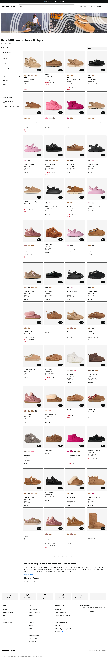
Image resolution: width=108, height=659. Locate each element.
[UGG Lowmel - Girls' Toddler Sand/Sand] (29, 411)
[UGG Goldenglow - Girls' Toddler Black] (29, 160)
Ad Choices (58, 625)
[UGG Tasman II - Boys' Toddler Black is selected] (89, 287)
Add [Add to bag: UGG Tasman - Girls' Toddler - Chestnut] (60, 445)
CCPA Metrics (59, 619)
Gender (11, 72)
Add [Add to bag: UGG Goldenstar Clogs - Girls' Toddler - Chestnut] (81, 197)
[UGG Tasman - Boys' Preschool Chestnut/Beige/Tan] (50, 287)
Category (11, 88)
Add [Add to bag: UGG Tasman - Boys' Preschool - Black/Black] (60, 282)
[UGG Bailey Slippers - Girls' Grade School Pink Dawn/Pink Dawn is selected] (25, 328)
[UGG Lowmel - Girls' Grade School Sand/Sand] (29, 245)
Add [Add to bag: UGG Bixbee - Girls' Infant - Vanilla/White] (81, 364)
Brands (53, 11)
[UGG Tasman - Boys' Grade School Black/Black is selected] (89, 76)
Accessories (42, 11)
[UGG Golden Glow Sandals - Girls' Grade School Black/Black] (93, 203)
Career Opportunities (8, 612)
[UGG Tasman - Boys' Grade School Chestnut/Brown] (93, 76)
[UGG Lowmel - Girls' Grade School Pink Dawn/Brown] (71, 328)
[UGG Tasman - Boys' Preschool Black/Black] (93, 328)
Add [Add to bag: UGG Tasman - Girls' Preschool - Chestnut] (81, 405)
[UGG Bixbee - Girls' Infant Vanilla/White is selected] (68, 370)
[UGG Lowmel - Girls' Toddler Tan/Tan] (32, 411)
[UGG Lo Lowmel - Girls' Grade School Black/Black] (29, 76)
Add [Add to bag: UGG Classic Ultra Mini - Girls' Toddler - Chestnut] (103, 488)
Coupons (31, 615)
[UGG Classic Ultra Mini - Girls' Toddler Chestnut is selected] (89, 493)
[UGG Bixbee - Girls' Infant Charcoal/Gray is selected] (25, 451)
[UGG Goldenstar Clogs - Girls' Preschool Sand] (29, 118)
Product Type (11, 68)
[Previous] (3, 1)
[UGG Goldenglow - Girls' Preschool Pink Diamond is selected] (68, 245)
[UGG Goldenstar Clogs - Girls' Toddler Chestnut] (71, 76)
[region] (54, 1)
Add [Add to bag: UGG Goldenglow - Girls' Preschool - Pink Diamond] (81, 239)
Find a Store (5, 58)
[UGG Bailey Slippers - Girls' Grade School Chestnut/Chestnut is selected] (46, 411)
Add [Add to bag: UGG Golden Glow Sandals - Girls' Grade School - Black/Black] (60, 197)
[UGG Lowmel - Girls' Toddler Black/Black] (36, 411)
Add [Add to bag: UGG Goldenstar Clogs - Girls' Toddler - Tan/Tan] (81, 70)
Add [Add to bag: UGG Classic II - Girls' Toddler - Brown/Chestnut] (103, 528)
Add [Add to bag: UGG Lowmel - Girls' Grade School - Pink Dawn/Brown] (39, 239)
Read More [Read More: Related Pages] (28, 585)
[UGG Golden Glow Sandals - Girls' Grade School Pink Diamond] (50, 203)
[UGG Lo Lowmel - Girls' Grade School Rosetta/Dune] (32, 76)
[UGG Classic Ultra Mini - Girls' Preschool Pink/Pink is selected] (68, 451)
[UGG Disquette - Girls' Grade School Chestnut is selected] (68, 493)
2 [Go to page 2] (66, 556)
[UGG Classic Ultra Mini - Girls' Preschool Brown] (78, 451)
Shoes (29, 11)
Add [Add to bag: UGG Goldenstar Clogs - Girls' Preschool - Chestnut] (39, 112)
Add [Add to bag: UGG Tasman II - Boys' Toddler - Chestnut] (103, 239)
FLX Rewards (76, 11)
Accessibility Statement (61, 622)
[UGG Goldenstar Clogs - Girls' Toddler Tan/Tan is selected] (68, 76)
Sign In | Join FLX (96, 6)
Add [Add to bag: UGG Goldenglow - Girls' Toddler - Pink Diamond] (39, 155)
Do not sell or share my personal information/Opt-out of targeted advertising (63, 630)
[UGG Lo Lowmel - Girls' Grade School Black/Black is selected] (46, 160)
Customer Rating (11, 97)
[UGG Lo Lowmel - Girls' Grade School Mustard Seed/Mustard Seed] (57, 160)
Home (2, 35)
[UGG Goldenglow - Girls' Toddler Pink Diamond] (93, 160)
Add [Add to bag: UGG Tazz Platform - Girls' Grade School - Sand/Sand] (39, 364)
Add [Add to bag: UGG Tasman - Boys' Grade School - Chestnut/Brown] (81, 155)
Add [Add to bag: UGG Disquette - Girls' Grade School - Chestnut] (81, 488)
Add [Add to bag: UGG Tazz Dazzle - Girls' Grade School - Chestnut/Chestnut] (60, 70)
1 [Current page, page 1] (62, 556)
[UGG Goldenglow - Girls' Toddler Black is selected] (89, 160)
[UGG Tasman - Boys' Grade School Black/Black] (71, 160)
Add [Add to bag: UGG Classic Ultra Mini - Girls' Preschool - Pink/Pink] (81, 445)
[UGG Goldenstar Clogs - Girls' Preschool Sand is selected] (89, 118)
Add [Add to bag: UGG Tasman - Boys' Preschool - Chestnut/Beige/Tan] (103, 322)
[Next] (104, 1)
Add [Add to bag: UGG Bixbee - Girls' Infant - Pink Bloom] (60, 112)
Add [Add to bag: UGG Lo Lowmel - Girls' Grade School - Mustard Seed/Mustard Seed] (39, 70)
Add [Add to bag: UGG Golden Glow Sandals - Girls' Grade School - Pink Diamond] (103, 197)
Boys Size (11, 80)
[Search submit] (73, 6)
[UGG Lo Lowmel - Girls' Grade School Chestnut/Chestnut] (36, 76)
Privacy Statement (60, 612)
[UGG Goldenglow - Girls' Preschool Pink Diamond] (71, 287)
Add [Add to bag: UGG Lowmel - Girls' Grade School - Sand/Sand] (81, 322)
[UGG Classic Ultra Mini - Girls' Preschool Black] (75, 451)
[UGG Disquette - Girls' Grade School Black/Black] (71, 493)
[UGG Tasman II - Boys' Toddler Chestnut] (93, 287)
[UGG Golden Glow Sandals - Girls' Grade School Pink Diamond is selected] (89, 203)
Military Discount (33, 619)
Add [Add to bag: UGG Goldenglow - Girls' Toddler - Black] (103, 155)
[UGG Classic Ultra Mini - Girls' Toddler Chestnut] (71, 118)
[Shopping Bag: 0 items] (105, 6)
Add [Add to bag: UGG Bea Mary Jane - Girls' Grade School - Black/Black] (103, 445)
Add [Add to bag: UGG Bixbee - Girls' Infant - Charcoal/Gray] (39, 445)
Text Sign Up (32, 625)
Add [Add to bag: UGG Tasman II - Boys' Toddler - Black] (103, 282)
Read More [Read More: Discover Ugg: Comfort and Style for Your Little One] (28, 574)
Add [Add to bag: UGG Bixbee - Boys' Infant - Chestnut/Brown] (60, 239)
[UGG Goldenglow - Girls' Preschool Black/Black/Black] (71, 245)
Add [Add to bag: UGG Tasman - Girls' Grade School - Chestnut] (60, 364)
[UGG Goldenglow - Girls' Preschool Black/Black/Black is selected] (68, 287)
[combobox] (47, 6)
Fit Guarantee (32, 641)
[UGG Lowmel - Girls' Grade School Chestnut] (32, 245)
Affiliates (5, 615)
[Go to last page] (75, 556)
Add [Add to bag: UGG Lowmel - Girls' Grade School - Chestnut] (81, 528)
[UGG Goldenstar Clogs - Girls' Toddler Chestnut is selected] (68, 203)
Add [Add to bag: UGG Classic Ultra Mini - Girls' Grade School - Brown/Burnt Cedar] (103, 364)
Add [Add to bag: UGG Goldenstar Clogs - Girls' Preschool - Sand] (103, 112)
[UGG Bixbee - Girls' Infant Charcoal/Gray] (53, 118)
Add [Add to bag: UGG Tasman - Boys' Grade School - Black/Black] (103, 70)
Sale (48, 11)
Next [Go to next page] (70, 556)
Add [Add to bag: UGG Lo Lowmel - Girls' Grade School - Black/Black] (60, 155)
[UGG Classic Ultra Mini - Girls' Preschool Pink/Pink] (71, 451)
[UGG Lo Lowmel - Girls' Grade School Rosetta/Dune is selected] (25, 287)
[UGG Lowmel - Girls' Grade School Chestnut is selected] (68, 534)
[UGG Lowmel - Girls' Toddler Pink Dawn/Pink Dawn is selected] (25, 411)
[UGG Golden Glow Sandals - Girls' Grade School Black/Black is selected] (46, 203)
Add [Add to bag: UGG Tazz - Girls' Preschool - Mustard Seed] (39, 528)
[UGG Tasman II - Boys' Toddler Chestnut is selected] (89, 245)
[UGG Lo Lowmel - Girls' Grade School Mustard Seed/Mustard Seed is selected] (25, 76)
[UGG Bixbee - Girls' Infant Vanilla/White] (50, 118)
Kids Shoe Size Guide (34, 635)
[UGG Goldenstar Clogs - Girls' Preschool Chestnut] (93, 118)
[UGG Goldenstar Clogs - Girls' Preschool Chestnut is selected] (25, 118)
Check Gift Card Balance (35, 612)
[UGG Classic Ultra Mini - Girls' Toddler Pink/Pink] (93, 493)
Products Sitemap (8, 622)
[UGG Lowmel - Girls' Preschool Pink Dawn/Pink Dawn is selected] (46, 534)
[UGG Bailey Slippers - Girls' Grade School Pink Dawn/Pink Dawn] (50, 411)
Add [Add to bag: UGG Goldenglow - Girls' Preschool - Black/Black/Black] (81, 282)
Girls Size (11, 76)
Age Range (11, 63)
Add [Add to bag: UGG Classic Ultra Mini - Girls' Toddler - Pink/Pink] (81, 112)
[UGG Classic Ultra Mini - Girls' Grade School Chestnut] (96, 370)
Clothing (35, 11)
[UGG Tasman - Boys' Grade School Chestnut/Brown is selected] (68, 160)
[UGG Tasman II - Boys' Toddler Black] (93, 245)
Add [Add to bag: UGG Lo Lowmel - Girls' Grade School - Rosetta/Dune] (39, 282)
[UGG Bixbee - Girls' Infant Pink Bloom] (75, 370)
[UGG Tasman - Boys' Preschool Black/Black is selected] (46, 287)
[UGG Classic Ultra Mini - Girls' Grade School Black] (93, 370)
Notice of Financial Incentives (63, 615)
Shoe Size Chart (33, 638)
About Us (5, 609)
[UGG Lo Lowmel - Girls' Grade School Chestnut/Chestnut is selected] (25, 493)
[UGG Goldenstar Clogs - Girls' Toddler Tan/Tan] (71, 203)
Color (11, 84)
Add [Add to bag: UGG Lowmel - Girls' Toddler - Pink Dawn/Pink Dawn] (39, 405)
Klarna (30, 628)
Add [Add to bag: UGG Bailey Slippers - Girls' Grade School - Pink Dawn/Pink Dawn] (39, 322)
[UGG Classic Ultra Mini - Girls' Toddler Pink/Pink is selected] (68, 118)
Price (11, 93)
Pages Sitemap (6, 619)
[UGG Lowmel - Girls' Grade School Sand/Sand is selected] (68, 328)
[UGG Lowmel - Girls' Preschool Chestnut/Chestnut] (50, 534)
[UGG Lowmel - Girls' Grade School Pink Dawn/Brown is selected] (25, 245)
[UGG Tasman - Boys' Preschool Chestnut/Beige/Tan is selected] (89, 328)
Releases (59, 11)
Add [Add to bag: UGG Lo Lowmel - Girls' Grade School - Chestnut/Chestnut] (39, 488)
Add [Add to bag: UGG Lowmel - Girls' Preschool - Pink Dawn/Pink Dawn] (60, 528)
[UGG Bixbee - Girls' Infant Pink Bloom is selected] (46, 118)
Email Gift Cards (33, 609)
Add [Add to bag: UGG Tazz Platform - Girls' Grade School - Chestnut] (103, 405)
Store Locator (32, 632)
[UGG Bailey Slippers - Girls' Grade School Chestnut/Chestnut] (29, 328)
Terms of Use (59, 609)
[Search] (47, 6)
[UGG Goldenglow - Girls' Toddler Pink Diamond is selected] (25, 160)
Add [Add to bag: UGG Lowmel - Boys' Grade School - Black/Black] (60, 488)
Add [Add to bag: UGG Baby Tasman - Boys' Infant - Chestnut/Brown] (60, 322)
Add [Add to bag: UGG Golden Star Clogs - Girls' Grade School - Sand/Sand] (39, 197)
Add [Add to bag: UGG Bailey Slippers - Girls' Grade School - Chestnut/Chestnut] (60, 405)
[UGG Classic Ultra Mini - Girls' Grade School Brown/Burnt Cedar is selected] (89, 370)
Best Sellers (67, 11)
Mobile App (31, 622)
